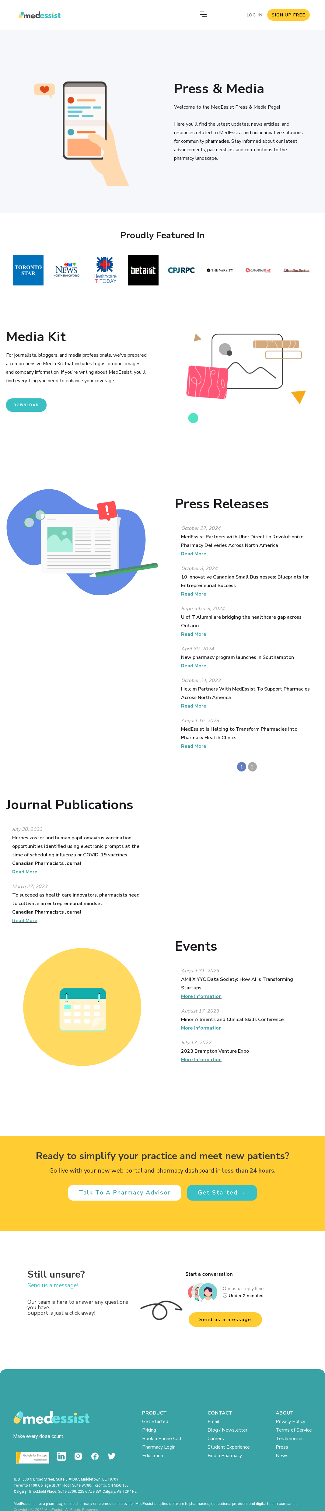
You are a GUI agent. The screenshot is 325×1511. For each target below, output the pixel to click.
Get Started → (222, 1193)
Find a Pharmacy (225, 1455)
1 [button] (241, 767)
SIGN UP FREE (288, 15)
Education (152, 1455)
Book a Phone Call (162, 1438)
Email (213, 1421)
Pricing (149, 1430)
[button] (201, 15)
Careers (216, 1438)
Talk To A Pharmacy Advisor (124, 1193)
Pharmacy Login (159, 1447)
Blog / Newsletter (227, 1430)
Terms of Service (294, 1430)
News (282, 1455)
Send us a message (225, 1319)
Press (282, 1447)
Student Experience (229, 1447)
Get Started (155, 1421)
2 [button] (252, 767)
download (26, 405)
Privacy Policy (290, 1421)
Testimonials (290, 1438)
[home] (38, 14)
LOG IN (254, 15)
